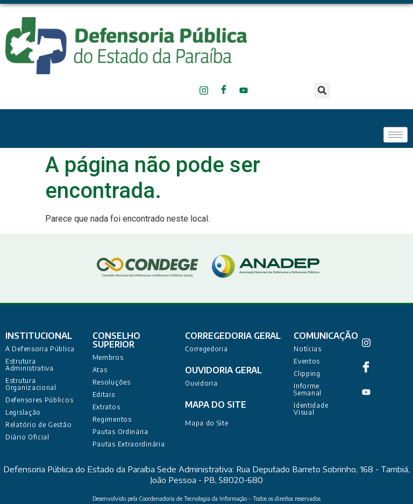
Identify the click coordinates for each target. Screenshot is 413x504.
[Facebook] (225, 90)
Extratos (106, 407)
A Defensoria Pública (40, 349)
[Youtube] (245, 90)
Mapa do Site (206, 423)
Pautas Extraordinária (128, 444)
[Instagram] (206, 90)
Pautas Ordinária (120, 432)
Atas (100, 370)
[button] (322, 90)
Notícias (308, 349)
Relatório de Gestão (38, 425)
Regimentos (112, 419)
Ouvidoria (201, 383)
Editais (103, 395)
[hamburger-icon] (395, 135)
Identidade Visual (311, 408)
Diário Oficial (27, 437)
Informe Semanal (308, 389)
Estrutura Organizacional (30, 384)
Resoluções (111, 382)
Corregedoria (206, 349)
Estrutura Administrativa (29, 364)
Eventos (307, 361)
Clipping (307, 374)
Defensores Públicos (39, 400)
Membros (108, 357)
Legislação (23, 412)
